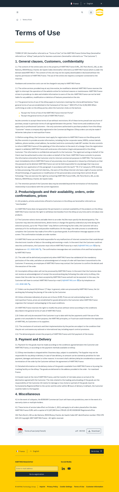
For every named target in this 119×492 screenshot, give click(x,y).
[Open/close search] (82, 12)
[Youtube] (69, 468)
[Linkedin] (63, 468)
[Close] (101, 3)
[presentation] (88, 3)
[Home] (17, 20)
